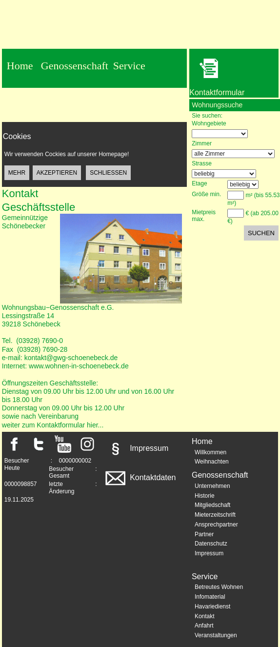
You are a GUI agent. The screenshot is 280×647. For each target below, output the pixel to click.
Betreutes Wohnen (219, 587)
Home (20, 66)
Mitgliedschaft (212, 505)
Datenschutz (33, 100)
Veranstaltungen (216, 635)
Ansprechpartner (216, 524)
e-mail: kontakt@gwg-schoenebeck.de (60, 358)
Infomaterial (210, 596)
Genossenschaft (74, 66)
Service (129, 66)
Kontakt (205, 616)
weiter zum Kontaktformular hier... (53, 425)
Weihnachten (212, 461)
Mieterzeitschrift (215, 514)
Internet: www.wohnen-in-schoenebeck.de (65, 366)
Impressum (136, 448)
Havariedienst (212, 606)
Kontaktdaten (139, 477)
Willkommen (210, 452)
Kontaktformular (216, 73)
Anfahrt (204, 625)
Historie (205, 495)
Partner (204, 534)
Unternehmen (212, 486)
